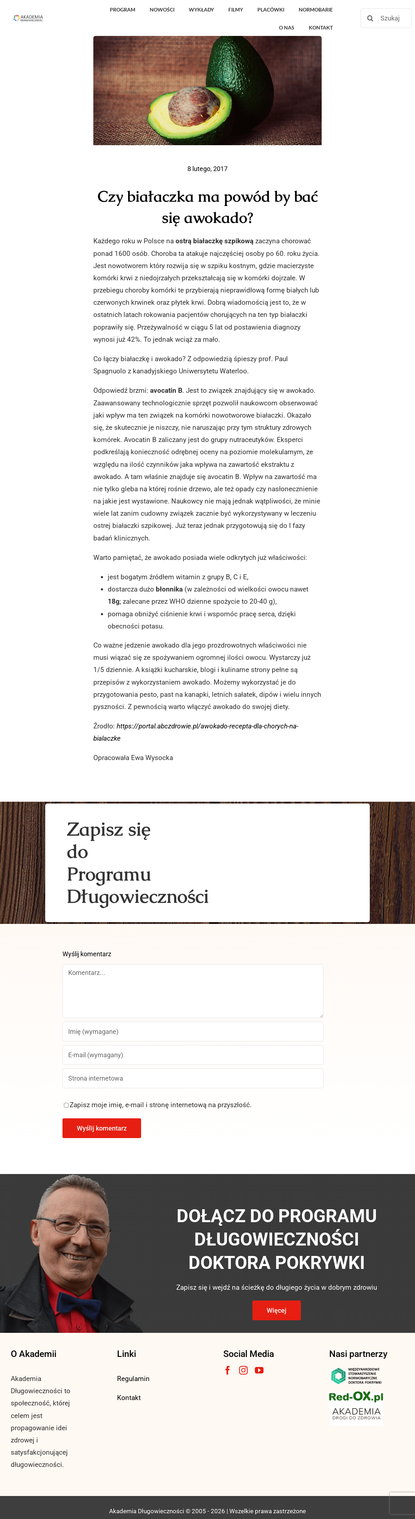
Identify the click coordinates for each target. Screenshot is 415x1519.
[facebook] (227, 1370)
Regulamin (133, 1379)
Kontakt (129, 1398)
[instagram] (243, 1370)
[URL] (193, 1078)
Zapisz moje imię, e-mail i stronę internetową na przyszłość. (161, 1105)
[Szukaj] (385, 18)
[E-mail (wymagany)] (193, 1055)
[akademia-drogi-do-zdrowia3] (356, 1406)
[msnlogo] (356, 1369)
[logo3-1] (356, 1395)
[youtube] (259, 1370)
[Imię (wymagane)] (193, 1031)
